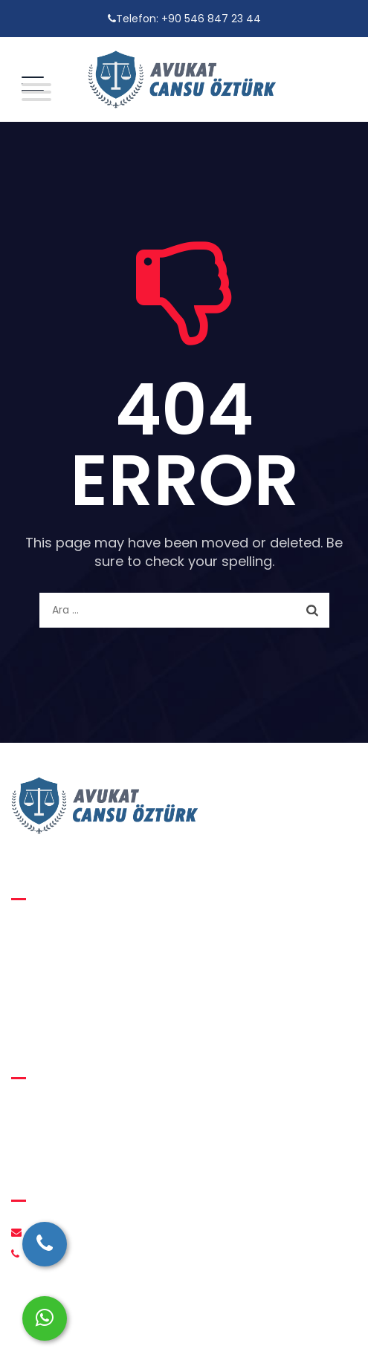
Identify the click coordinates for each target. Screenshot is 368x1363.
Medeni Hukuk (58, 959)
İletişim (41, 1138)
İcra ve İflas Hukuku (72, 1015)
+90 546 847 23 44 (211, 18)
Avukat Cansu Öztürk (175, 1334)
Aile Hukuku (52, 930)
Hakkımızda (52, 1109)
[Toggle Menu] (33, 92)
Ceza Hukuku (56, 987)
